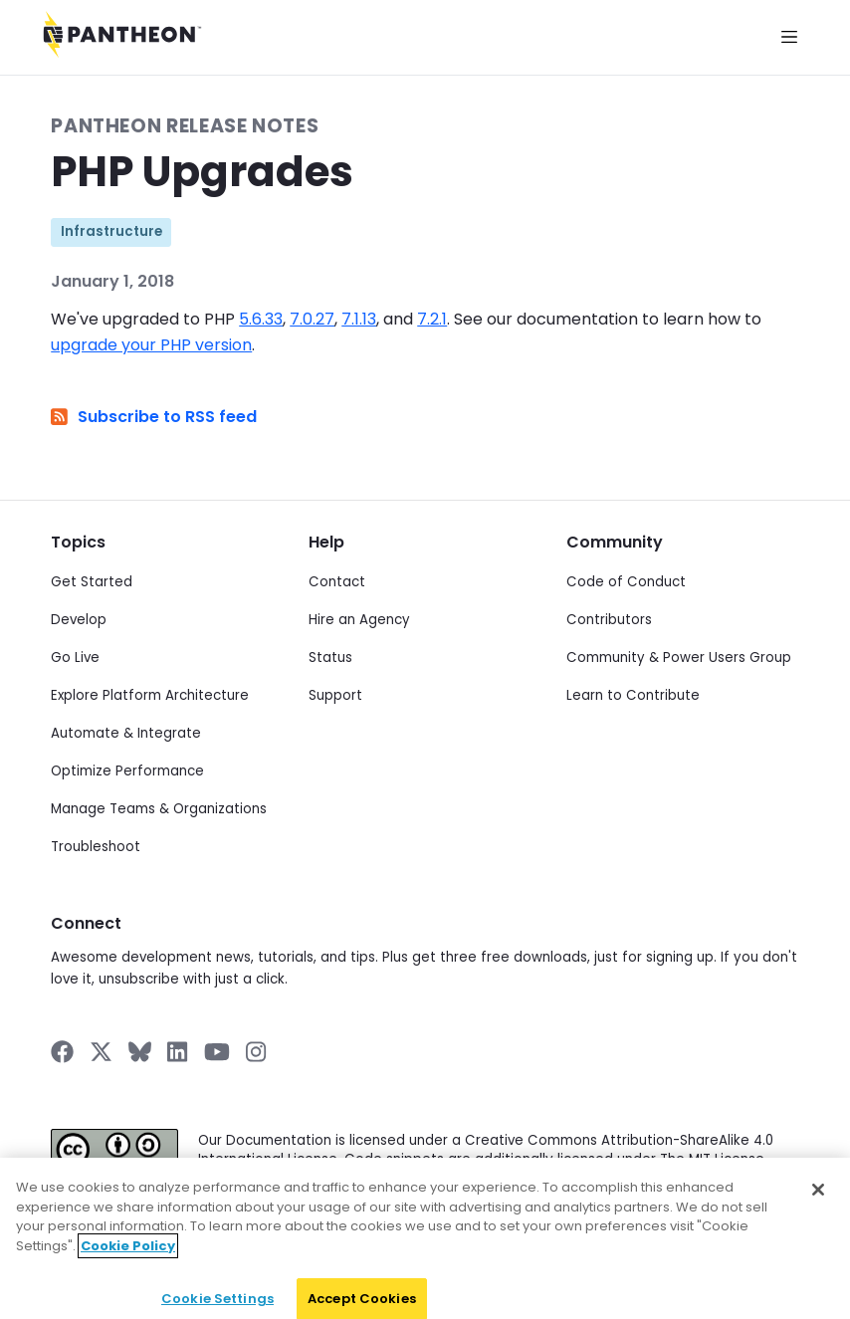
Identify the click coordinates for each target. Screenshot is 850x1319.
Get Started (91, 581)
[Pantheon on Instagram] (257, 1051)
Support (335, 695)
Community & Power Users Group (678, 657)
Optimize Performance (127, 771)
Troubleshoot (95, 846)
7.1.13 (358, 319)
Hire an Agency (359, 619)
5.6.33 (261, 319)
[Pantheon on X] (100, 1051)
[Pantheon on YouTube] (217, 1051)
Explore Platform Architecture (150, 695)
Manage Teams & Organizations (159, 808)
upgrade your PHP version (151, 344)
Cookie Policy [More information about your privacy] (128, 1285)
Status (330, 657)
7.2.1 (432, 319)
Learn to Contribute (633, 695)
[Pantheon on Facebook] (62, 1051)
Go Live (75, 657)
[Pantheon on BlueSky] (139, 1051)
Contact (337, 581)
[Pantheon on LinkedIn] (178, 1051)
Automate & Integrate (126, 733)
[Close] (818, 1229)
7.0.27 (312, 319)
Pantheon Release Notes (185, 125)
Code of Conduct (626, 581)
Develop (78, 619)
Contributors (609, 619)
